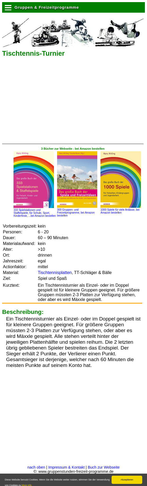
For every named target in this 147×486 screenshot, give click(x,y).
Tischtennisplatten (55, 272)
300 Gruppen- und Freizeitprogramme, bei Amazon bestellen (77, 211)
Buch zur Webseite (104, 467)
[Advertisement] (64, 102)
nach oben (36, 467)
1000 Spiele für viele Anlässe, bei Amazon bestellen (120, 209)
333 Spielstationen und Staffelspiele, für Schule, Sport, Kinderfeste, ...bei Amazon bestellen (34, 211)
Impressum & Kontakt (66, 467)
